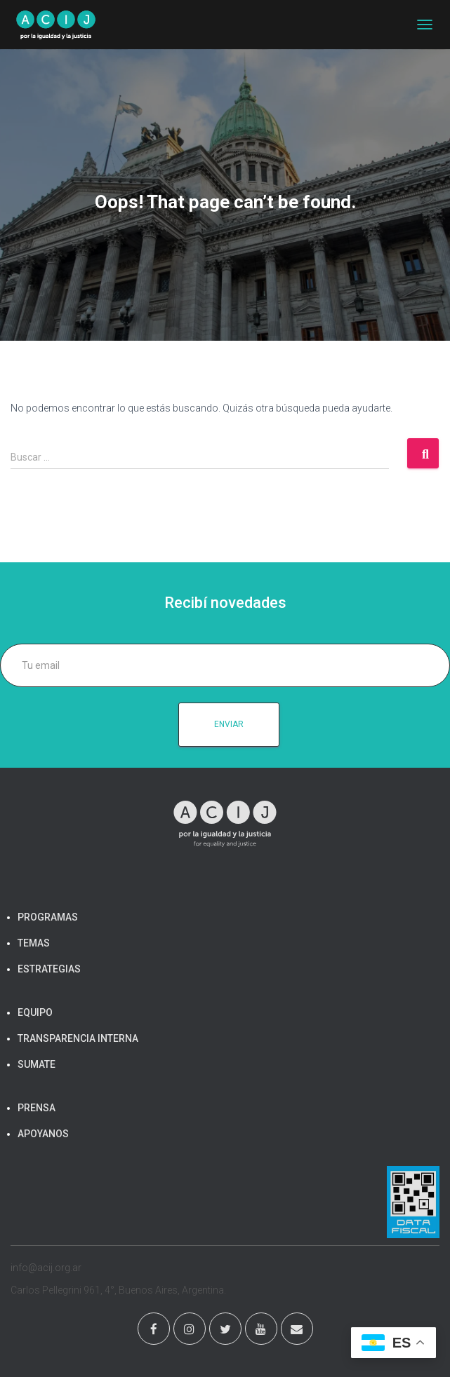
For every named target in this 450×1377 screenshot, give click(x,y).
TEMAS (34, 943)
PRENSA (36, 1107)
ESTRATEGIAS (49, 969)
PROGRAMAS (48, 917)
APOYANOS (43, 1133)
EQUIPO (35, 1012)
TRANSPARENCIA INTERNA (78, 1038)
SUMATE (36, 1064)
